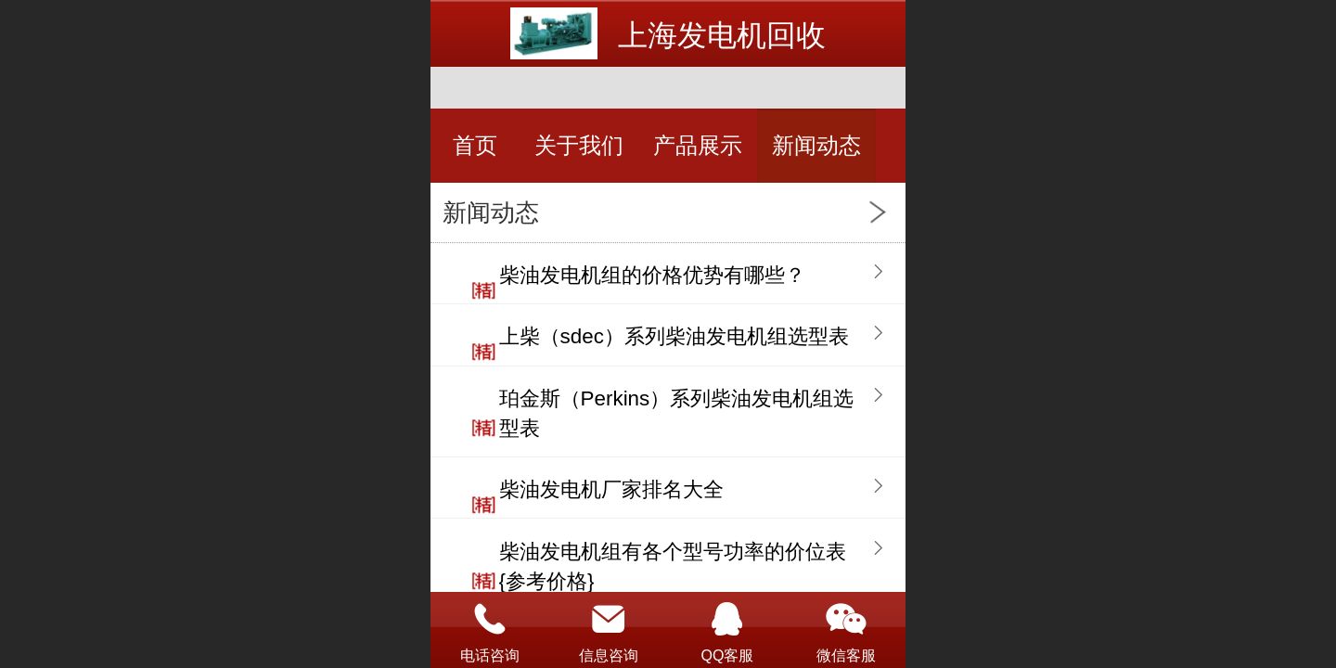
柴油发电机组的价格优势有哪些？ (652, 275)
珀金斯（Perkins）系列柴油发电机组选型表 (676, 413)
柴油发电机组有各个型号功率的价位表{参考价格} (672, 566)
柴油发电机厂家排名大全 (611, 489)
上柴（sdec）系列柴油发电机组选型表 (674, 336)
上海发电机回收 (722, 35)
